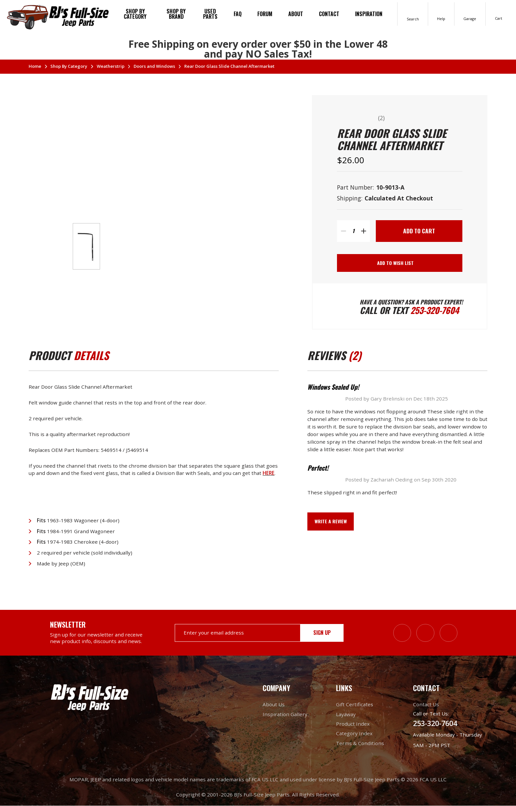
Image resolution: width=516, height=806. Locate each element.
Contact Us (426, 704)
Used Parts (210, 13)
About (295, 14)
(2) (381, 118)
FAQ (238, 14)
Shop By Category (135, 13)
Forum (264, 14)
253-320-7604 (434, 310)
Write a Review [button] (331, 521)
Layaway (346, 714)
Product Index (353, 724)
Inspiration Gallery (285, 714)
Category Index (354, 733)
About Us (274, 704)
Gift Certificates (354, 704)
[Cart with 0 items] (499, 13)
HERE (268, 473)
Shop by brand (176, 13)
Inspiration (368, 14)
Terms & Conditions (360, 743)
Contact (329, 14)
